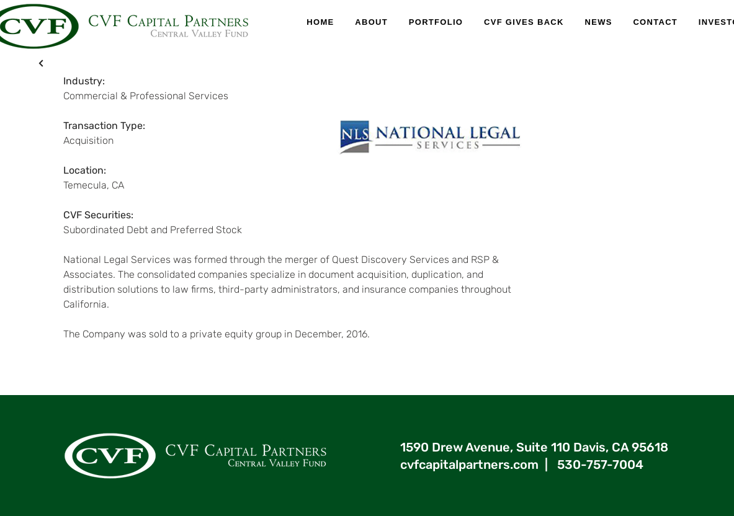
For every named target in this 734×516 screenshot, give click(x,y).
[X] (41, 63)
